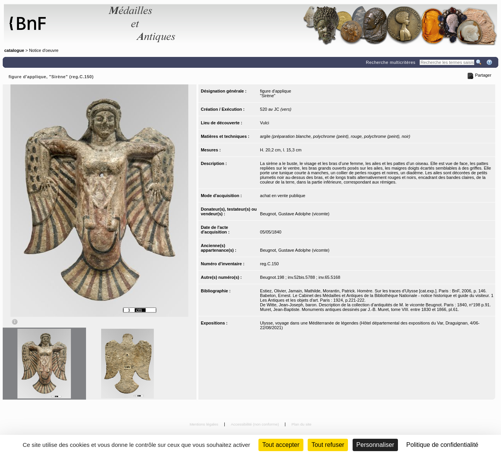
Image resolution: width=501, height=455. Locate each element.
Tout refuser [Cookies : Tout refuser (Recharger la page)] (328, 444)
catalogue (14, 50)
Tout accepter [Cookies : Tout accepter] (281, 444)
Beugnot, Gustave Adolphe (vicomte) (294, 213)
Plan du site (301, 424)
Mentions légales (204, 424)
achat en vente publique (282, 195)
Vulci (264, 122)
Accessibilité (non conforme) (255, 424)
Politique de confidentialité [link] (442, 444)
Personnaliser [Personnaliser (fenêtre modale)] (375, 444)
